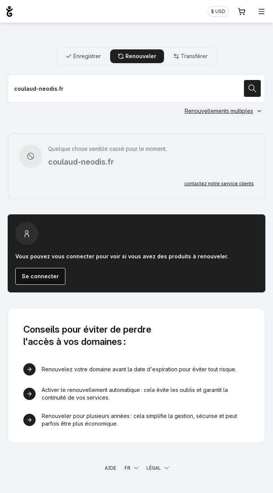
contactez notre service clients (219, 183)
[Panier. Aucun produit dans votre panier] (242, 11)
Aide (110, 468)
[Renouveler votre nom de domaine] (136, 88)
